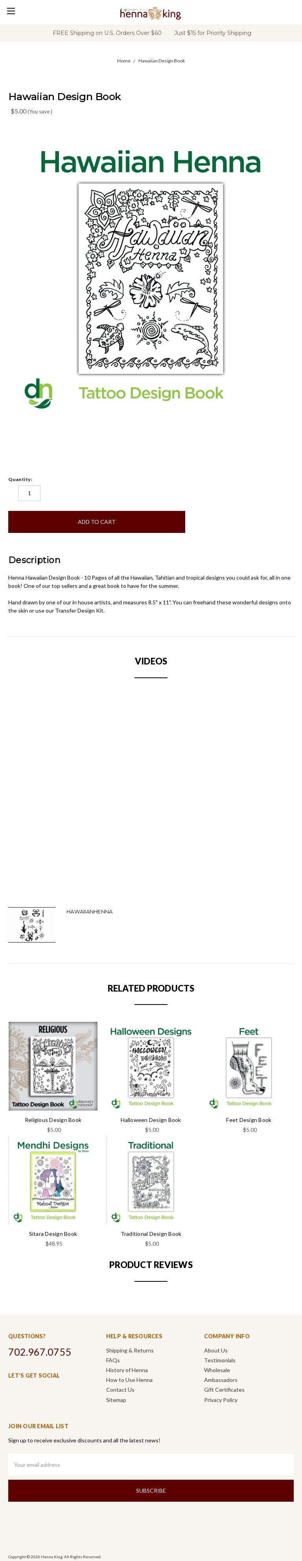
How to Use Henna (129, 1379)
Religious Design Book (53, 1119)
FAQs (113, 1360)
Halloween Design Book (151, 1119)
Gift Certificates (224, 1389)
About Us (216, 1350)
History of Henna (127, 1370)
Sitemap (116, 1399)
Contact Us (120, 1389)
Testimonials (220, 1360)
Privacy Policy (221, 1399)
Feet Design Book (248, 1119)
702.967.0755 (39, 1352)
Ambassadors (221, 1379)
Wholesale (217, 1370)
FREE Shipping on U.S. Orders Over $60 (107, 33)
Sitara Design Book (53, 1233)
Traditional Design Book (151, 1233)
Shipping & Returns (130, 1350)
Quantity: (20, 479)
